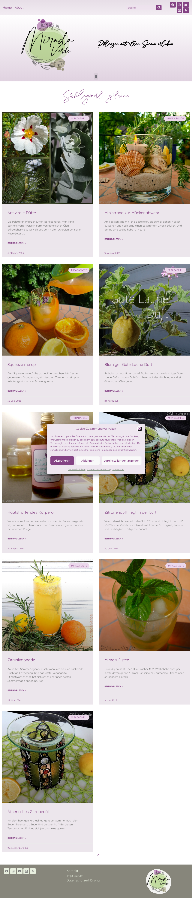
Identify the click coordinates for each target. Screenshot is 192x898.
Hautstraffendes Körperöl (31, 512)
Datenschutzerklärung (99, 469)
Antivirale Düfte (22, 212)
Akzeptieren (62, 460)
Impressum (118, 469)
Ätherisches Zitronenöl (28, 811)
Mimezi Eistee (116, 659)
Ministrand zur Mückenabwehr (131, 212)
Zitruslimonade (21, 659)
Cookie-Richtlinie (77, 469)
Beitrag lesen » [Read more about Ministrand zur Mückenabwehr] (113, 239)
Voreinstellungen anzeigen (122, 460)
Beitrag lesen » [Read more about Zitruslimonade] (17, 690)
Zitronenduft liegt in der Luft (130, 512)
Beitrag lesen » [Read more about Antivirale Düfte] (17, 243)
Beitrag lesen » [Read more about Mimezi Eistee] (113, 686)
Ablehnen (87, 460)
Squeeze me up (22, 364)
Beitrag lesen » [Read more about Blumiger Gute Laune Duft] (113, 390)
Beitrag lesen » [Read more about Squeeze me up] (17, 390)
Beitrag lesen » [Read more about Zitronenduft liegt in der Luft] (113, 538)
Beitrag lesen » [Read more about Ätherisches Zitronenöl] (17, 838)
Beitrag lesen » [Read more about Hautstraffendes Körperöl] (17, 538)
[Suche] (158, 7)
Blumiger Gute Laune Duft (128, 364)
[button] (140, 429)
